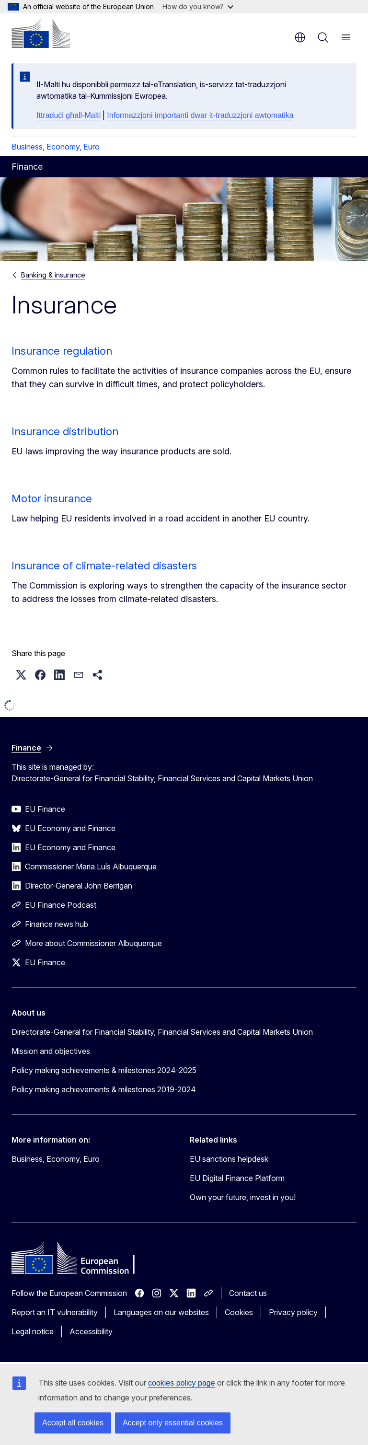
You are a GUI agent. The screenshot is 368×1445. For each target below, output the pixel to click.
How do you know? (197, 6)
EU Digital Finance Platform (237, 1178)
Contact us (248, 1293)
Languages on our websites (161, 1312)
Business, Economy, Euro (56, 146)
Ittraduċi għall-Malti (68, 115)
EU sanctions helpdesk (229, 1159)
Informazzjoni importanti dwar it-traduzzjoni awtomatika (200, 115)
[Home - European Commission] (41, 33)
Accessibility (91, 1331)
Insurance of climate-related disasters (104, 565)
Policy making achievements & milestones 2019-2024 (104, 1089)
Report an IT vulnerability (55, 1312)
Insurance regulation (62, 351)
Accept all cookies (73, 1423)
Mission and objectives (51, 1051)
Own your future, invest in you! (243, 1197)
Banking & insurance (53, 275)
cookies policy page (181, 1383)
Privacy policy (293, 1312)
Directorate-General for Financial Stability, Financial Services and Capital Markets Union (162, 1032)
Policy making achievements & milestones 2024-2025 (104, 1070)
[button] (21, 674)
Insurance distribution (65, 431)
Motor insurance (52, 498)
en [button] (300, 37)
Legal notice (33, 1331)
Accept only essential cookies (173, 1423)
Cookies (239, 1312)
